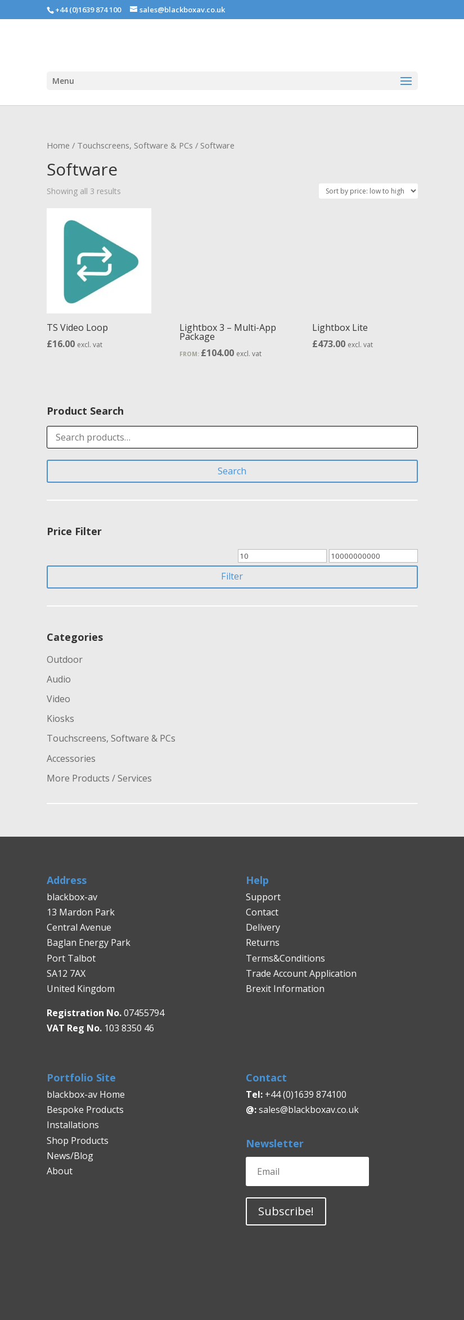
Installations (73, 1125)
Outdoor (65, 659)
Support (263, 897)
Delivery (263, 927)
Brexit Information (285, 988)
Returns (264, 942)
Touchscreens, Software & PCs (135, 145)
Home (58, 145)
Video (58, 699)
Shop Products (78, 1140)
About (60, 1171)
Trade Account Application (301, 973)
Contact (262, 912)
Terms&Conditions (285, 958)
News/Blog (70, 1156)
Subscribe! (286, 1211)
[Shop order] (368, 191)
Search (232, 471)
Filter (232, 576)
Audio (59, 679)
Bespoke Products (85, 1109)
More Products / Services (99, 778)
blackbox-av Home (86, 1094)
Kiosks (60, 718)
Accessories (71, 758)
